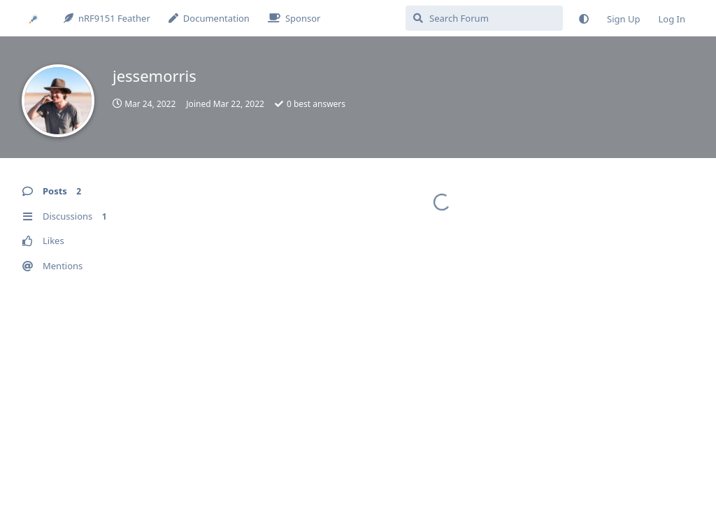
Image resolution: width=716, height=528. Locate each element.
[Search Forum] (484, 18)
